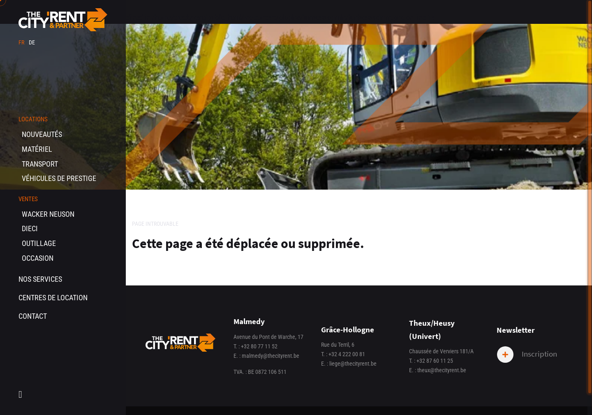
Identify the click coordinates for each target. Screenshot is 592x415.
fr (21, 42)
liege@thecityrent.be (353, 363)
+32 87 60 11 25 (434, 360)
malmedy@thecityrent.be (270, 355)
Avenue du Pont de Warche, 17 (268, 337)
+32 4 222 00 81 (346, 354)
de (32, 42)
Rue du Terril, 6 (337, 344)
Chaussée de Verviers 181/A (441, 351)
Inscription (527, 354)
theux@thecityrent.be (441, 370)
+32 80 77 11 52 (259, 346)
